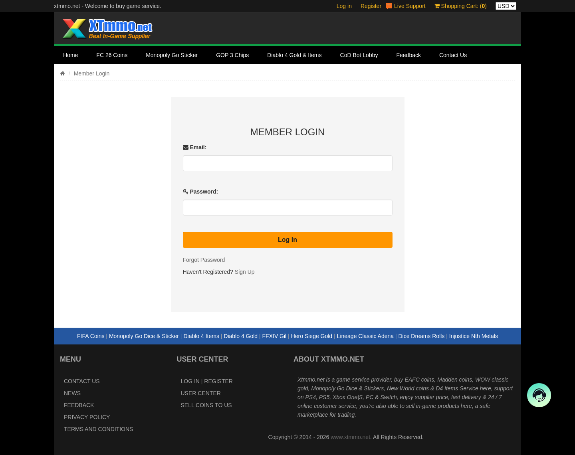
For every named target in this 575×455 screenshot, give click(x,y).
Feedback (408, 55)
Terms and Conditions (98, 429)
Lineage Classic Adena (365, 336)
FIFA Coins (90, 336)
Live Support (410, 6)
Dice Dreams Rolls (421, 336)
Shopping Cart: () (460, 6)
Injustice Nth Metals (473, 336)
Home (70, 55)
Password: (200, 191)
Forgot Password (204, 260)
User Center (201, 393)
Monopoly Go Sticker (172, 55)
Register (371, 6)
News (72, 393)
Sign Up (245, 272)
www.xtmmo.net (350, 437)
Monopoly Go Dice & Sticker (144, 336)
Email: (195, 147)
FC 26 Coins (111, 55)
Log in (344, 6)
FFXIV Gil (274, 336)
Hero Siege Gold (312, 336)
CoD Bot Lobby (359, 55)
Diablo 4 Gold (241, 336)
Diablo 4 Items (201, 336)
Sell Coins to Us (206, 405)
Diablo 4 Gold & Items (294, 55)
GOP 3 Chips (232, 55)
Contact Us (453, 55)
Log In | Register (207, 381)
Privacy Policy (87, 417)
